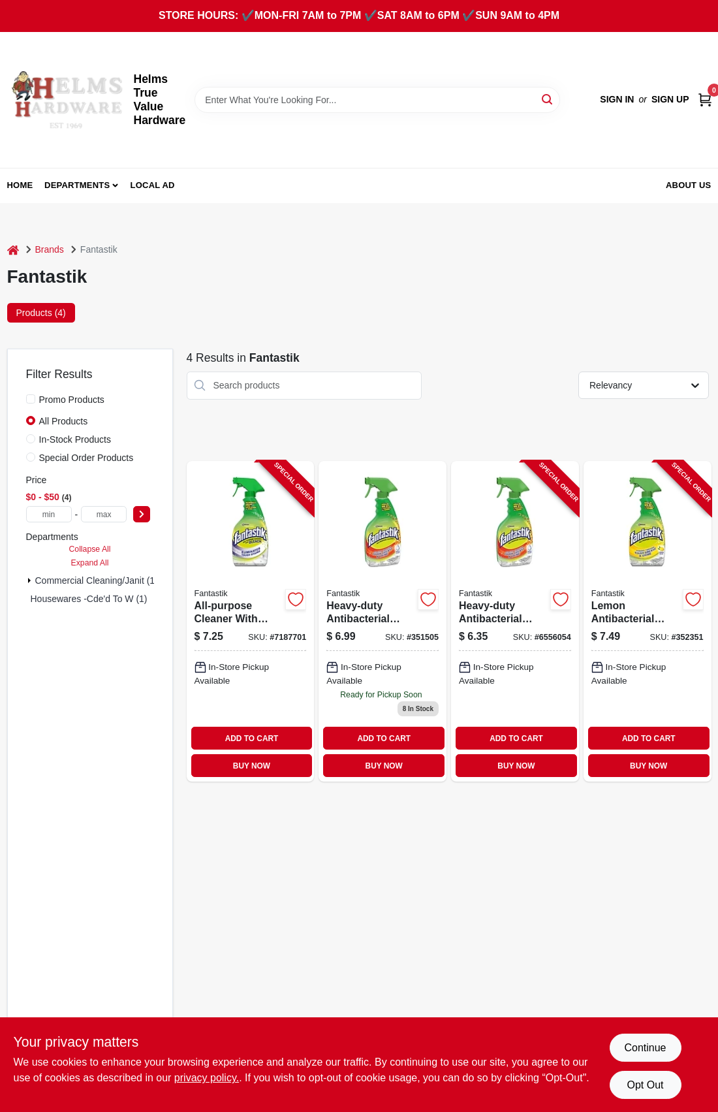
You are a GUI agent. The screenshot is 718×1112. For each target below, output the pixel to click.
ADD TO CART (252, 738)
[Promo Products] (30, 399)
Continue (645, 1047)
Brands (49, 249)
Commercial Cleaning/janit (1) (96, 580)
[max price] (104, 514)
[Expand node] (29, 580)
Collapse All (89, 549)
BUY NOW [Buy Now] (251, 765)
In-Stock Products (75, 439)
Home (20, 185)
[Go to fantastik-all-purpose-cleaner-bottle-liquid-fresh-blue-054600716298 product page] (515, 621)
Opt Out (645, 1084)
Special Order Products (86, 457)
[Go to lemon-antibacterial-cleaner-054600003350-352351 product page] (647, 621)
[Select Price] (141, 514)
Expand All (90, 562)
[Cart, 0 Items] (704, 99)
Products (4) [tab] (41, 313)
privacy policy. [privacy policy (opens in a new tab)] (206, 1077)
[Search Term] (377, 100)
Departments (77, 185)
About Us (688, 185)
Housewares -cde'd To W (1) (89, 599)
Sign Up (670, 99)
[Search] (547, 99)
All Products (63, 421)
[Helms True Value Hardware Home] (66, 100)
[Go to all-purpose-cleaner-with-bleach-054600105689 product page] (251, 621)
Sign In (617, 99)
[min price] (49, 514)
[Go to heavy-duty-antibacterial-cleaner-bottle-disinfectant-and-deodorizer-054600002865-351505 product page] (382, 621)
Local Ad (153, 185)
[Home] (13, 250)
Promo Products (71, 399)
